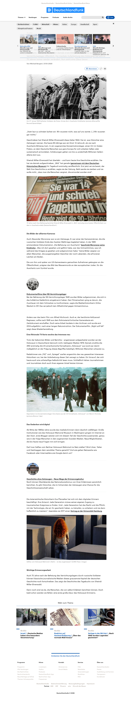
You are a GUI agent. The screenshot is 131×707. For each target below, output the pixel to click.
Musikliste (81, 674)
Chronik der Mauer (79, 686)
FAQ (79, 667)
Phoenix (63, 686)
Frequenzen (43, 679)
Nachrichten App (45, 677)
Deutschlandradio (47, 3)
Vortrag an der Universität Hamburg (86, 511)
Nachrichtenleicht (23, 674)
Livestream (42, 667)
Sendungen (33, 17)
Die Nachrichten (23, 672)
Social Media (63, 669)
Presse (99, 669)
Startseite (19, 24)
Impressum (91, 684)
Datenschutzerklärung (59, 684)
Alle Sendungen (22, 669)
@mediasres (29, 24)
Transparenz (101, 674)
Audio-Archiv (67, 17)
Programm (44, 17)
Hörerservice (63, 667)
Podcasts (56, 17)
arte (69, 686)
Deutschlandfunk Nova (82, 3)
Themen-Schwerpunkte (25, 679)
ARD (51, 686)
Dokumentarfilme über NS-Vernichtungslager (46, 294)
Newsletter (81, 669)
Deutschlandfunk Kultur (64, 3)
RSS (79, 677)
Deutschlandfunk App (46, 674)
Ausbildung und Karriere (105, 672)
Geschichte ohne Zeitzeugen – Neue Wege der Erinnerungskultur (55, 479)
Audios (41, 669)
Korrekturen (101, 677)
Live (110, 17)
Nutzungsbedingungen (77, 684)
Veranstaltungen (83, 672)
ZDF (56, 686)
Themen (21, 17)
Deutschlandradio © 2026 (66, 693)
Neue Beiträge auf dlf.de (25, 677)
